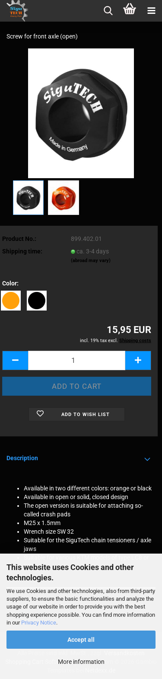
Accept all (81, 639)
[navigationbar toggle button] (151, 11)
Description (22, 458)
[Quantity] (76, 360)
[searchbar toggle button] (108, 11)
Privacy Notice (38, 622)
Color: (10, 283)
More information (81, 661)
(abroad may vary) (91, 260)
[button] (15, 360)
